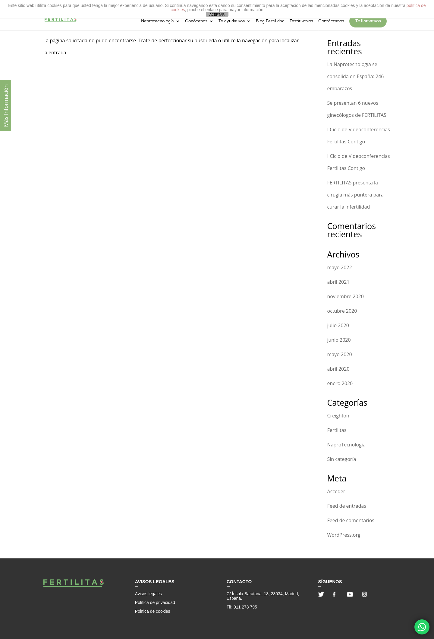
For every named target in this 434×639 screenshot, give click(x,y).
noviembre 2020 (345, 296)
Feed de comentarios (350, 520)
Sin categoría (341, 459)
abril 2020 (338, 369)
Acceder (336, 491)
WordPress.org (343, 535)
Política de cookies (152, 611)
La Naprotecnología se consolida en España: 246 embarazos (355, 76)
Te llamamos (368, 21)
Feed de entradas (346, 506)
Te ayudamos (232, 21)
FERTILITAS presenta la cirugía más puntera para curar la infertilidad (355, 194)
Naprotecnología (157, 21)
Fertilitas (337, 430)
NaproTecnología (346, 444)
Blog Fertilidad (270, 21)
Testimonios (301, 21)
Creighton (338, 415)
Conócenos (196, 21)
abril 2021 (338, 282)
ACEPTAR (217, 14)
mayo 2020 (339, 354)
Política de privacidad (155, 602)
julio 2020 (338, 325)
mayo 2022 (339, 267)
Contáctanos (331, 21)
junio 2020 (339, 340)
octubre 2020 (342, 311)
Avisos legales (148, 593)
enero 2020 (340, 383)
